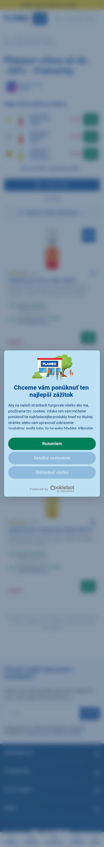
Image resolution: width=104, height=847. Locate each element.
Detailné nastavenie (52, 458)
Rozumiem (52, 443)
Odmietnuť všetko (52, 472)
